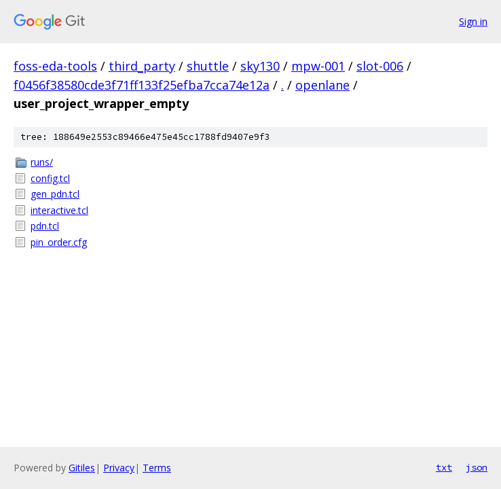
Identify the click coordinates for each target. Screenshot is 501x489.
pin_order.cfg (59, 242)
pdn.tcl (45, 225)
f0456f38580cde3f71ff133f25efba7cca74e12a (142, 85)
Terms (157, 467)
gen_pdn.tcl (55, 193)
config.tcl (50, 178)
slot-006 (379, 66)
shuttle (208, 66)
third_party (142, 66)
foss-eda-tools (55, 66)
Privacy (118, 467)
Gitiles (82, 467)
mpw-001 (318, 66)
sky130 (260, 66)
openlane (322, 85)
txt (444, 467)
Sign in (473, 21)
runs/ (42, 162)
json (476, 467)
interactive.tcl (59, 210)
